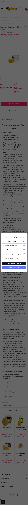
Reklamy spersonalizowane (11, 258)
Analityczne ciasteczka (10, 249)
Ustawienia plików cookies (13, 237)
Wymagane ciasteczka (10, 241)
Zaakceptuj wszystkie (14, 267)
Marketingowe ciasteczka (11, 245)
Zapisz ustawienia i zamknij (14, 263)
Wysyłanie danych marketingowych (13, 254)
